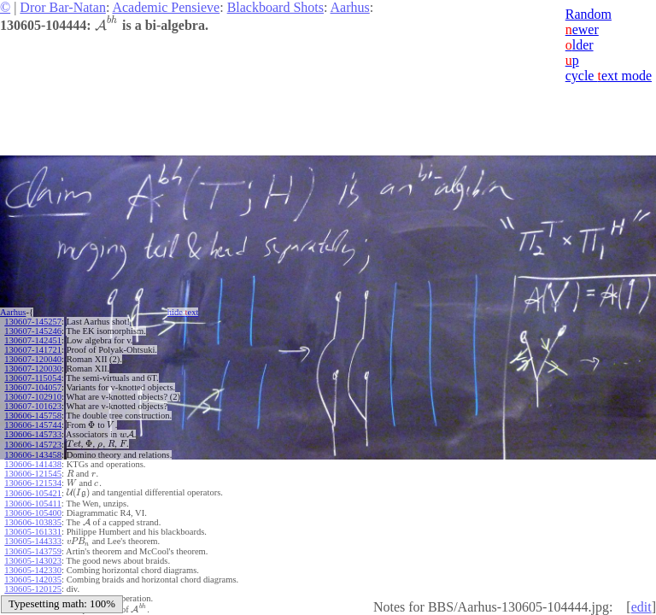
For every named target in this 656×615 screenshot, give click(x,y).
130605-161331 (33, 531)
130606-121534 (33, 483)
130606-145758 (33, 415)
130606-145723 (33, 444)
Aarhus (350, 7)
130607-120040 (33, 359)
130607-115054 (32, 378)
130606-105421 (33, 493)
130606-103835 (33, 522)
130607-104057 (33, 387)
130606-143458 (33, 455)
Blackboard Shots (275, 7)
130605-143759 (33, 551)
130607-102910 (33, 396)
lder (579, 45)
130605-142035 (33, 579)
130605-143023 (33, 560)
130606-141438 (33, 464)
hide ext (183, 312)
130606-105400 (33, 513)
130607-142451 (33, 340)
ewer (582, 29)
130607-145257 (33, 321)
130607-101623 (33, 406)
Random (588, 14)
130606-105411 (32, 503)
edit (641, 607)
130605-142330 (33, 570)
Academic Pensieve (166, 7)
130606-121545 (33, 473)
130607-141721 (33, 349)
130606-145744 (33, 425)
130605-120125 (33, 589)
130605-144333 (33, 541)
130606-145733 (33, 434)
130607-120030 (33, 368)
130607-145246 (33, 331)
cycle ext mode (608, 75)
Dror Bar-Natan (63, 7)
